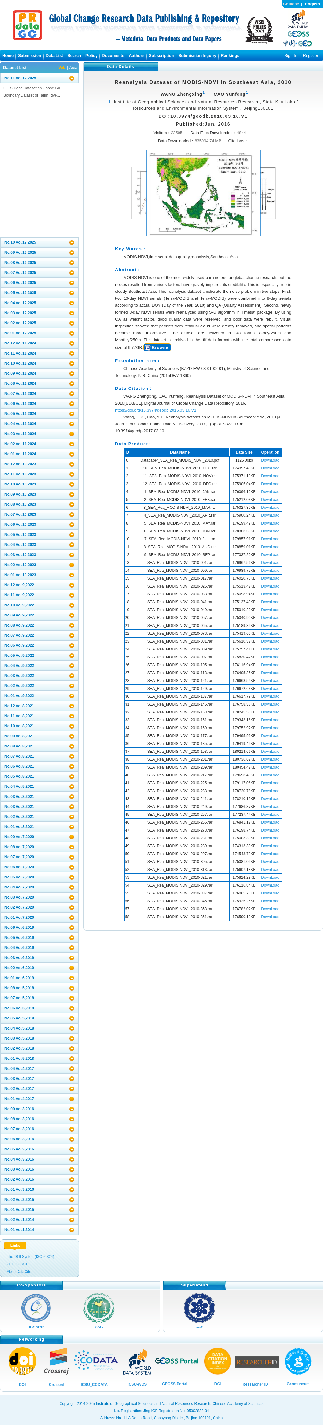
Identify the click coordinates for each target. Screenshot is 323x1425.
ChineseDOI (17, 1264)
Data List (54, 55)
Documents (113, 55)
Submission (29, 55)
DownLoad (270, 460)
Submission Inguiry (197, 55)
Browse (160, 347)
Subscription (161, 55)
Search (74, 55)
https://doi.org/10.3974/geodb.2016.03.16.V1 (155, 410)
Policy (91, 55)
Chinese (291, 4)
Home (8, 55)
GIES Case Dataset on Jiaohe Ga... (33, 88)
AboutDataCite (19, 1271)
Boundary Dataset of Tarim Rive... (31, 95)
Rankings (230, 55)
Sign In (290, 55)
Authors (136, 55)
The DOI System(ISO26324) (30, 1256)
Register (310, 55)
